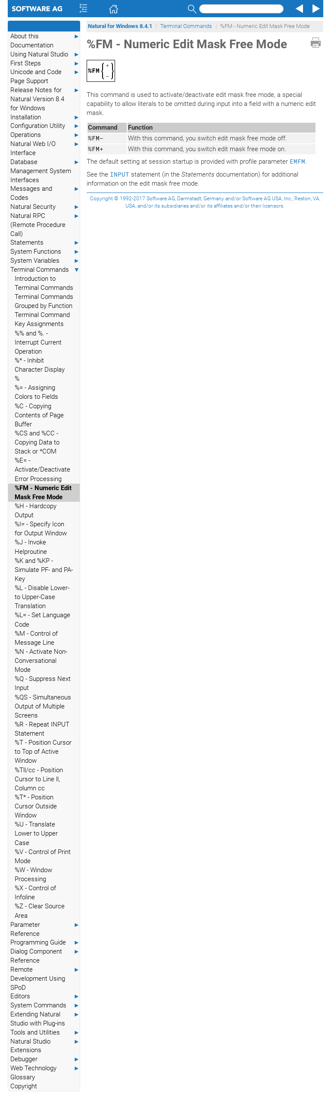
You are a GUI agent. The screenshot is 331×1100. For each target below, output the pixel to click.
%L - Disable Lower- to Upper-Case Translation (42, 597)
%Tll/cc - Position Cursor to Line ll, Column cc (39, 779)
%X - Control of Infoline (35, 892)
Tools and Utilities (45, 1032)
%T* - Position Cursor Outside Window (36, 806)
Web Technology (45, 1068)
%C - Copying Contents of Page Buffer (39, 415)
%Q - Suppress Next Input (43, 683)
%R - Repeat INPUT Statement (42, 729)
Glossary (22, 1077)
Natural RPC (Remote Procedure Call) (45, 224)
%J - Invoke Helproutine (31, 546)
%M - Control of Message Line (36, 638)
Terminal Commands (45, 269)
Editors (45, 996)
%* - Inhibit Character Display (40, 365)
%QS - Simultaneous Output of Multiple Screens (43, 706)
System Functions (45, 251)
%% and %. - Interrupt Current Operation (38, 342)
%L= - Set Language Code (42, 619)
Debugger (45, 1059)
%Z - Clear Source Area (40, 910)
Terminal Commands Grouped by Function (44, 301)
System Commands (45, 1005)
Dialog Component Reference (45, 955)
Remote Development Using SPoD (45, 978)
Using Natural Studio (45, 54)
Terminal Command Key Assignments (42, 319)
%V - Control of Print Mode (43, 856)
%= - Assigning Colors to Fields (36, 392)
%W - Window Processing (33, 874)
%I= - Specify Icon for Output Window (41, 528)
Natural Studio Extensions (45, 1045)
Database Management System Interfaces (45, 171)
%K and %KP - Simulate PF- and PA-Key (44, 570)
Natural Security (45, 206)
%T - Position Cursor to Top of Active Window (43, 751)
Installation (45, 117)
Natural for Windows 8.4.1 (120, 26)
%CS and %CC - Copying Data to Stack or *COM (37, 442)
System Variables (45, 260)
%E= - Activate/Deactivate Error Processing (42, 469)
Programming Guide (45, 942)
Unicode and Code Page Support (45, 76)
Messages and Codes (45, 193)
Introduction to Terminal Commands (44, 283)
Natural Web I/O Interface (45, 148)
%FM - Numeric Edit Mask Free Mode (43, 492)
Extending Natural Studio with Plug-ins (45, 1018)
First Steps (45, 63)
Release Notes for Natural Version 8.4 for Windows (45, 99)
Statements (45, 242)
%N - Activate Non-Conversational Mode (41, 661)
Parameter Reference (45, 929)
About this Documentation (45, 40)
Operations (45, 135)
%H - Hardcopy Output (35, 510)
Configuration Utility (45, 126)
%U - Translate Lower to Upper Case (36, 833)
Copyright (23, 1086)
